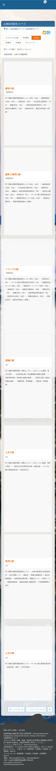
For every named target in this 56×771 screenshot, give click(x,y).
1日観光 (36, 38)
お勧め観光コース (17, 29)
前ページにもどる (16, 709)
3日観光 (18, 42)
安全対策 (22, 730)
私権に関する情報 (9, 730)
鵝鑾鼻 (7, 108)
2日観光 (8, 42)
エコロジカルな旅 (11, 38)
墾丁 (5, 49)
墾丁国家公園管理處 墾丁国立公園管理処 (28, 4)
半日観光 (26, 38)
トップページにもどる (36, 709)
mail (44, 32)
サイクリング (30, 42)
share (48, 32)
